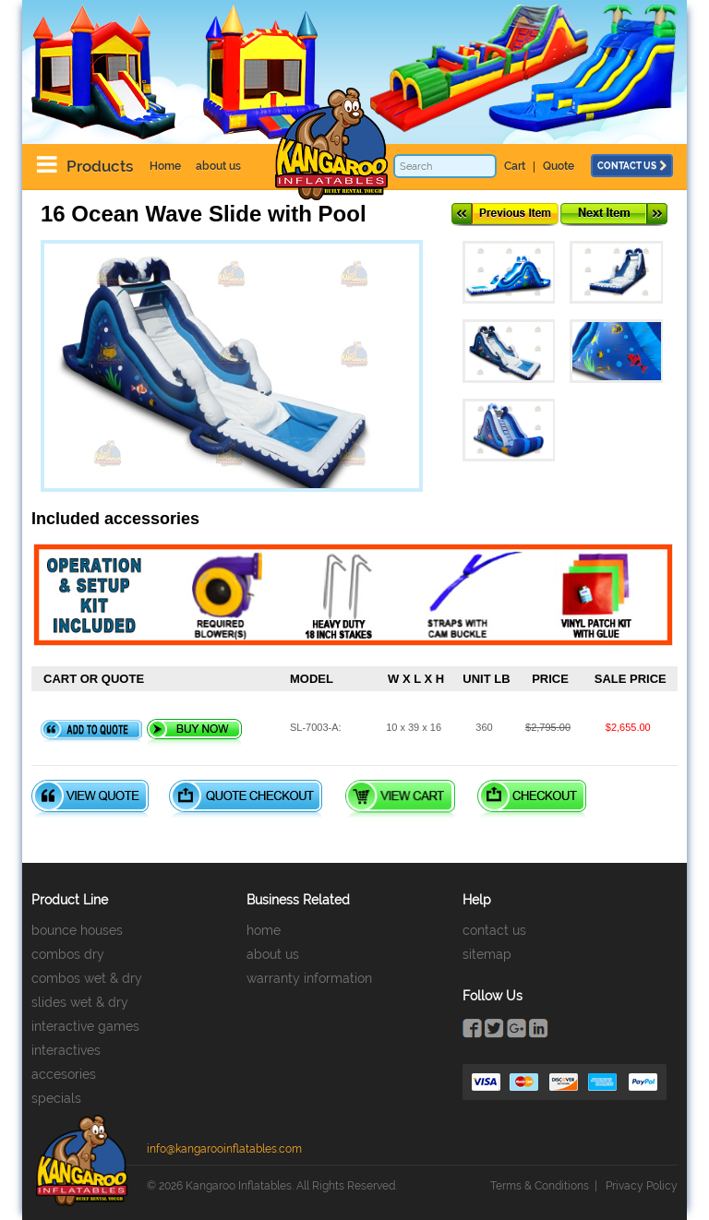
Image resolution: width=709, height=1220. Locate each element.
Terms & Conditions (539, 1185)
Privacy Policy (642, 1185)
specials (56, 1098)
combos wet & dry (86, 978)
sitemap (487, 954)
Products (99, 166)
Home (165, 166)
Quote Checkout (245, 799)
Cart (514, 166)
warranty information (309, 978)
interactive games (85, 1026)
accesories (63, 1074)
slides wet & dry (79, 1002)
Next (613, 214)
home (263, 930)
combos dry (67, 954)
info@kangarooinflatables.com (224, 1148)
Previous (505, 214)
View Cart (400, 799)
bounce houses (77, 930)
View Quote (90, 799)
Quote (558, 166)
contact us (632, 165)
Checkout (531, 799)
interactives (66, 1050)
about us (218, 166)
